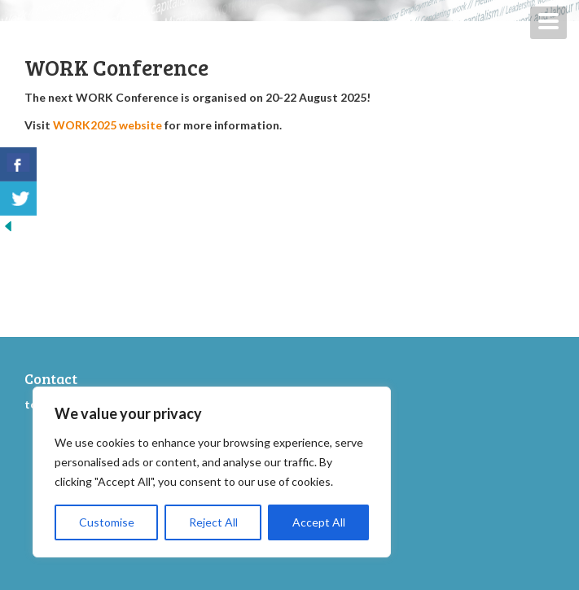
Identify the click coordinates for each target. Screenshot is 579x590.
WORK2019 (339, 448)
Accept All (318, 522)
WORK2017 (339, 466)
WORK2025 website (107, 125)
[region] (212, 472)
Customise (106, 522)
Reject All (213, 522)
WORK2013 (339, 504)
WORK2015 (339, 485)
